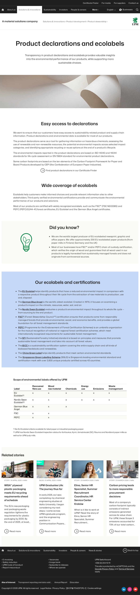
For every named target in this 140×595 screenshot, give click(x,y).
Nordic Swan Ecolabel (33, 309)
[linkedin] (124, 589)
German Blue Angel (32, 301)
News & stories (95, 550)
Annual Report (60, 582)
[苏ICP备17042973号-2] (76, 588)
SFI (24, 338)
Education (74, 582)
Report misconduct (11, 567)
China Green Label (32, 353)
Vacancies (54, 559)
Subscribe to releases (58, 564)
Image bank (54, 562)
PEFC (21, 327)
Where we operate (57, 567)
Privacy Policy (58, 588)
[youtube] (135, 589)
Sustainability (49, 550)
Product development (76, 21)
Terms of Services (126, 568)
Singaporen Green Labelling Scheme (41, 357)
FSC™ (21, 316)
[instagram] (129, 589)
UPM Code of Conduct (13, 564)
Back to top (133, 550)
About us (11, 550)
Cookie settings (94, 588)
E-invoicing (8, 559)
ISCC (25, 345)
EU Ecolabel (28, 291)
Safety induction (10, 562)
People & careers (77, 550)
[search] (137, 9)
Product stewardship (97, 21)
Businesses (126, 9)
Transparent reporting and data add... (35, 582)
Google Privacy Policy (104, 568)
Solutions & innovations (54, 21)
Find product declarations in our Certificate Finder (71, 170)
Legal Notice (45, 588)
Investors (63, 550)
